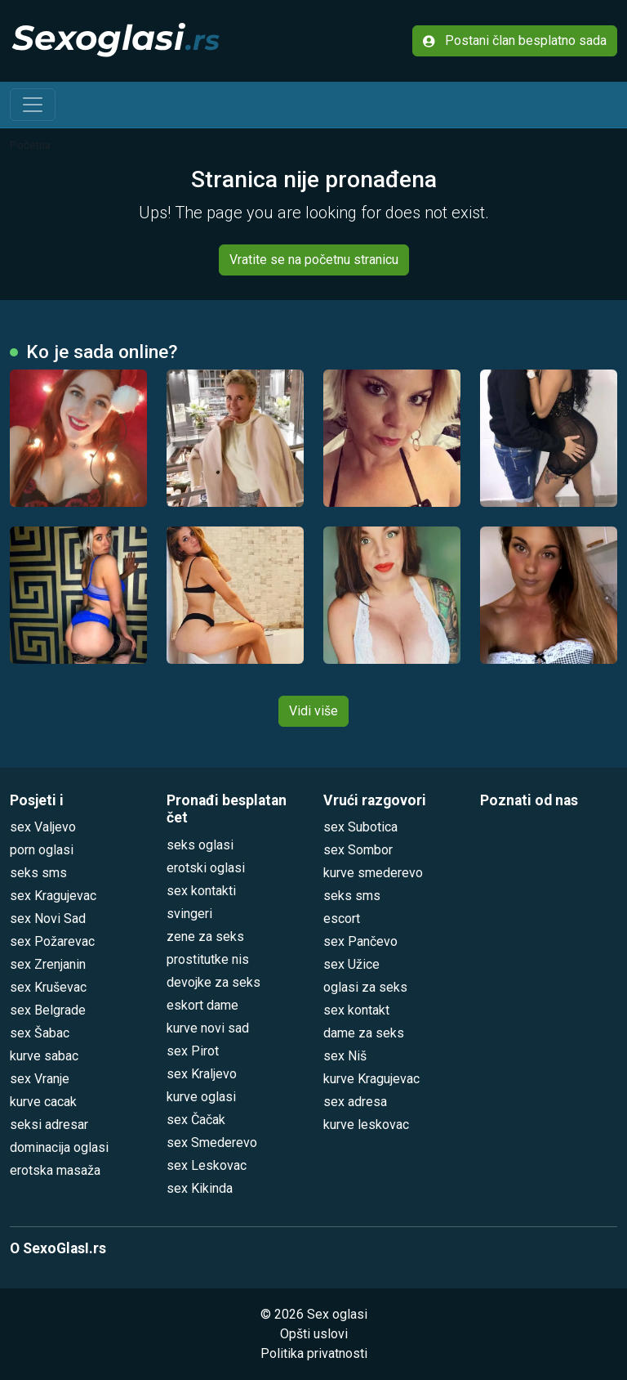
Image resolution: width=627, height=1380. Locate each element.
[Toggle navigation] (33, 104)
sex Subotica (360, 827)
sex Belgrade (48, 1010)
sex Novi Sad (48, 918)
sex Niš (345, 1056)
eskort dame (202, 1005)
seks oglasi (200, 845)
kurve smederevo (373, 872)
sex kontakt (356, 1010)
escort (341, 918)
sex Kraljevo (202, 1074)
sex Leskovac (207, 1165)
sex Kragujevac (53, 895)
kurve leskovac (366, 1124)
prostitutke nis (208, 959)
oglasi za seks (365, 987)
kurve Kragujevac (371, 1079)
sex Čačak (196, 1119)
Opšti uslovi (314, 1334)
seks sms (38, 872)
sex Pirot (193, 1051)
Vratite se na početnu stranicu (313, 259)
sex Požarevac (52, 941)
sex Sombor (358, 850)
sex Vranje (39, 1079)
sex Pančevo (360, 941)
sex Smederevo (212, 1142)
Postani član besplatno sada (515, 40)
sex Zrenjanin (48, 964)
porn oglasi (41, 850)
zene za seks (205, 936)
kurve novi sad (208, 1028)
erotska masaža (55, 1170)
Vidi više (313, 711)
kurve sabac (44, 1056)
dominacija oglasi (59, 1147)
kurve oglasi (201, 1096)
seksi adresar (49, 1124)
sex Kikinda (200, 1188)
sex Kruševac (48, 987)
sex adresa (355, 1101)
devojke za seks (213, 982)
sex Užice (351, 964)
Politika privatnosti (313, 1353)
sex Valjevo (43, 827)
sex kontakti (201, 890)
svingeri (189, 913)
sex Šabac (39, 1033)
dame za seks (363, 1033)
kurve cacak (43, 1101)
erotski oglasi (206, 868)
